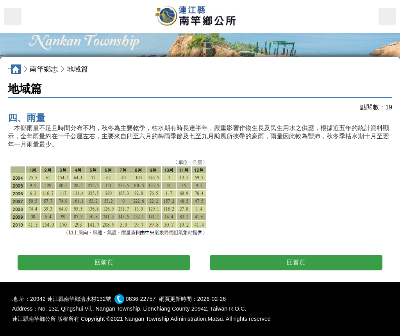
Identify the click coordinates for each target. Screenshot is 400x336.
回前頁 (104, 262)
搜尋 (387, 16)
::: (1, 55)
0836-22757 (141, 299)
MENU (12, 16)
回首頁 (296, 262)
